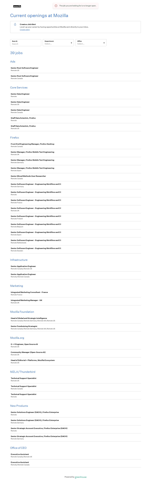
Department (49, 41)
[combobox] (77, 44)
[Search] (25, 44)
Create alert (25, 30)
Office (79, 41)
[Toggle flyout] (71, 43)
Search (14, 41)
